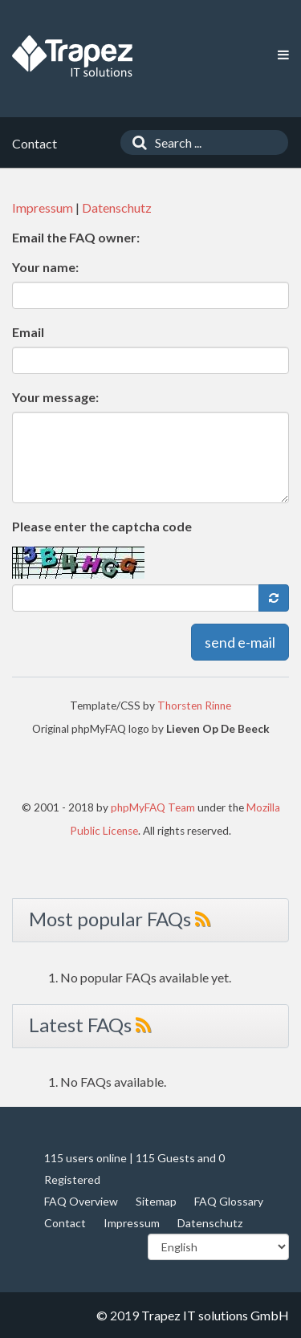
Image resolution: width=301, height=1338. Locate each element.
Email (28, 332)
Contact (65, 1223)
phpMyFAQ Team (153, 807)
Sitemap (156, 1201)
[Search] (135, 142)
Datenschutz (117, 207)
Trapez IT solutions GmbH (215, 1315)
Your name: (45, 267)
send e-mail (240, 642)
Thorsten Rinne (194, 705)
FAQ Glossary (228, 1201)
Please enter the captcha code (102, 526)
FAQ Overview (81, 1201)
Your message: (55, 397)
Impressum (42, 207)
